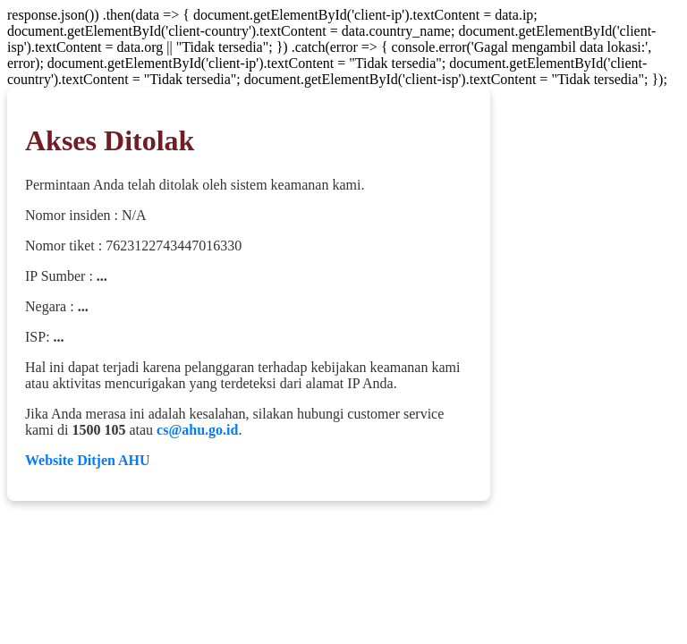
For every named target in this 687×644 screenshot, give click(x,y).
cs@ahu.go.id (197, 429)
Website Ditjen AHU (87, 460)
